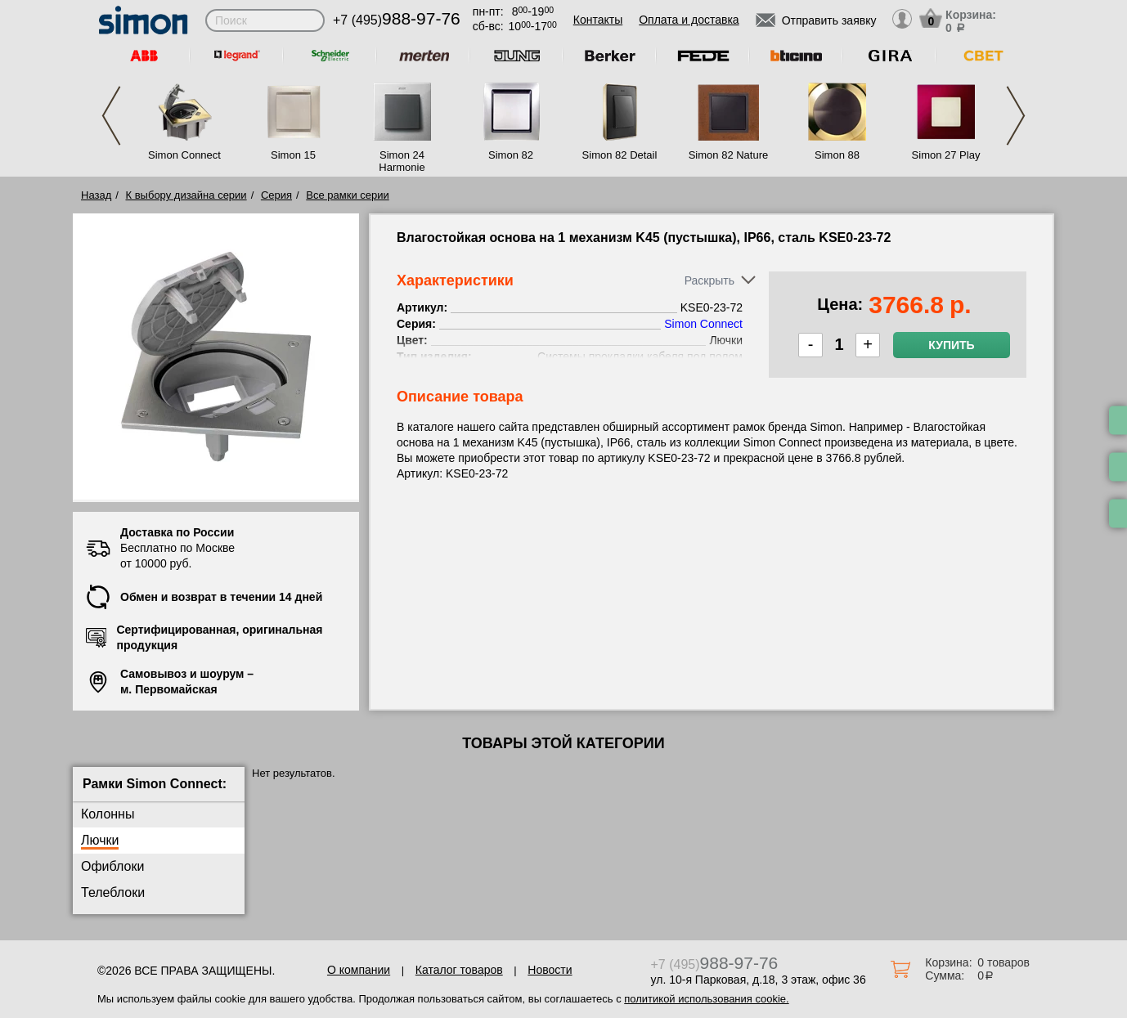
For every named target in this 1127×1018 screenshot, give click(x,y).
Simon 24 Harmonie (401, 161)
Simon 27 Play (946, 155)
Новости (550, 969)
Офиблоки (112, 866)
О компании (358, 969)
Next (1016, 116)
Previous (111, 116)
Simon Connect (184, 155)
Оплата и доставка (689, 19)
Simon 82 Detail (620, 155)
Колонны (107, 814)
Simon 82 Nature (729, 155)
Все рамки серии (347, 195)
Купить (951, 345)
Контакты (597, 19)
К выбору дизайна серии (186, 195)
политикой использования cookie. (706, 999)
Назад (96, 195)
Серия (276, 195)
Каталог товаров (459, 969)
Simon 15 (293, 155)
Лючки (100, 840)
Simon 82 (510, 155)
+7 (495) (396, 20)
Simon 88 (837, 155)
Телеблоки (113, 892)
